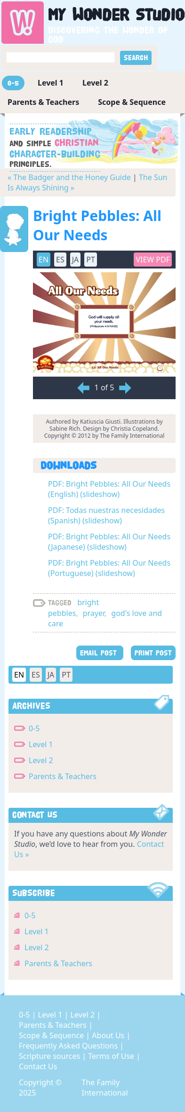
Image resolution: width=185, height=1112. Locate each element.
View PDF (153, 259)
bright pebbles (73, 607)
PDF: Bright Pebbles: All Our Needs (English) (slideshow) (109, 489)
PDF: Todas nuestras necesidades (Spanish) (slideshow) (106, 515)
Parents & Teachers (43, 102)
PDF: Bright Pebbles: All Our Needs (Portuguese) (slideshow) (109, 568)
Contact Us (38, 1066)
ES (60, 259)
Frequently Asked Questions (69, 1046)
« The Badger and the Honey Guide (69, 177)
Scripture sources (50, 1056)
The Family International (105, 1087)
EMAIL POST (100, 652)
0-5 (13, 83)
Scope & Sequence (132, 102)
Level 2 (95, 83)
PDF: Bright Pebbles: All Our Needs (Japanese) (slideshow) (109, 541)
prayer (94, 613)
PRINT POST (153, 652)
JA (75, 259)
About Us (109, 1035)
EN (43, 259)
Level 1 (51, 83)
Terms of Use (112, 1056)
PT (90, 259)
